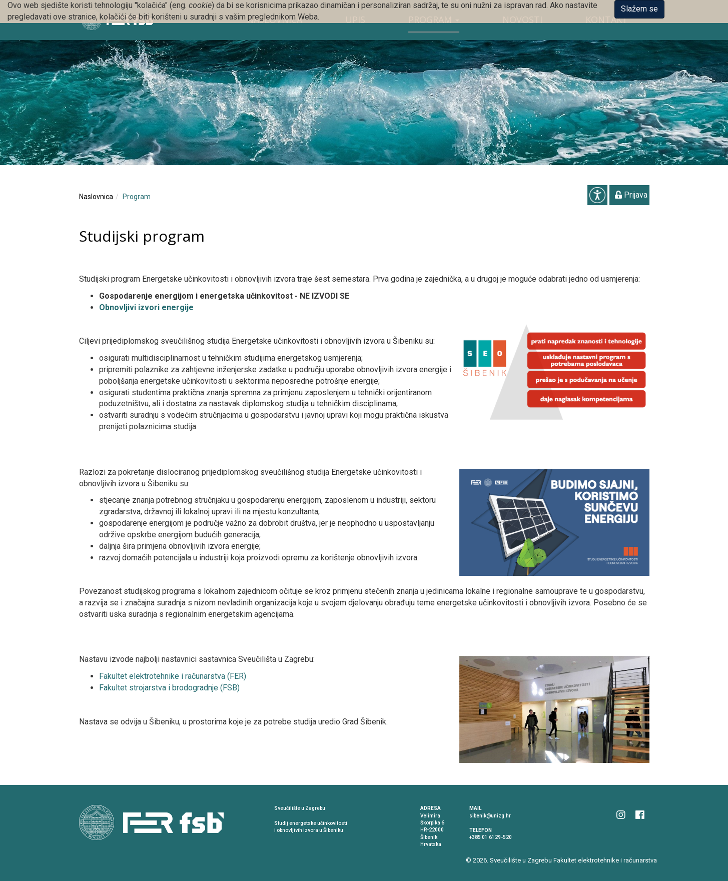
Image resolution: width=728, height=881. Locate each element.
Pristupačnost (597, 195)
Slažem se (639, 9)
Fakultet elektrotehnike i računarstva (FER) (172, 676)
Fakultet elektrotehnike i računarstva (605, 860)
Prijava (631, 195)
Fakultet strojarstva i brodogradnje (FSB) (169, 687)
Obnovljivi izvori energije (146, 307)
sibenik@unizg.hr (490, 815)
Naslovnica (96, 197)
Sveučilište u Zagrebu (521, 860)
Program (137, 197)
